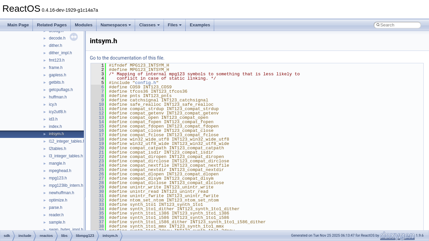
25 (97, 170)
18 (97, 139)
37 (97, 222)
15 (97, 126)
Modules (84, 24)
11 (97, 109)
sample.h (57, 222)
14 (97, 122)
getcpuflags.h (61, 89)
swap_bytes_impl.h (66, 229)
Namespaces (116, 24)
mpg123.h (58, 178)
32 (97, 200)
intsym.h (56, 134)
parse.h (55, 207)
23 (97, 161)
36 (97, 218)
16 (97, 131)
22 (97, 157)
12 (97, 113)
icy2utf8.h (57, 111)
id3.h (53, 119)
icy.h (53, 104)
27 (97, 178)
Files (175, 24)
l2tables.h (57, 148)
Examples (200, 24)
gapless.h (57, 75)
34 (97, 209)
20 (97, 148)
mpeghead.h (60, 170)
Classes (149, 24)
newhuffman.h (61, 192)
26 (97, 174)
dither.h (55, 45)
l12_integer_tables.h (67, 141)
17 (97, 135)
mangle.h (57, 163)
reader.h (56, 215)
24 (97, 165)
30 (97, 191)
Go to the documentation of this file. (127, 58)
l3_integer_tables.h (66, 156)
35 (97, 213)
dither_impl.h (60, 53)
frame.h (56, 67)
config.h (145, 83)
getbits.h (56, 82)
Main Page (18, 24)
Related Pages (52, 24)
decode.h (57, 38)
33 (97, 205)
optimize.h (58, 200)
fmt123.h (57, 60)
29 (97, 187)
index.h (55, 126)
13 (97, 117)
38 (97, 226)
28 (97, 183)
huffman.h (58, 97)
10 (97, 104)
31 (97, 196)
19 (97, 144)
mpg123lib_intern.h (66, 185)
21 (97, 152)
